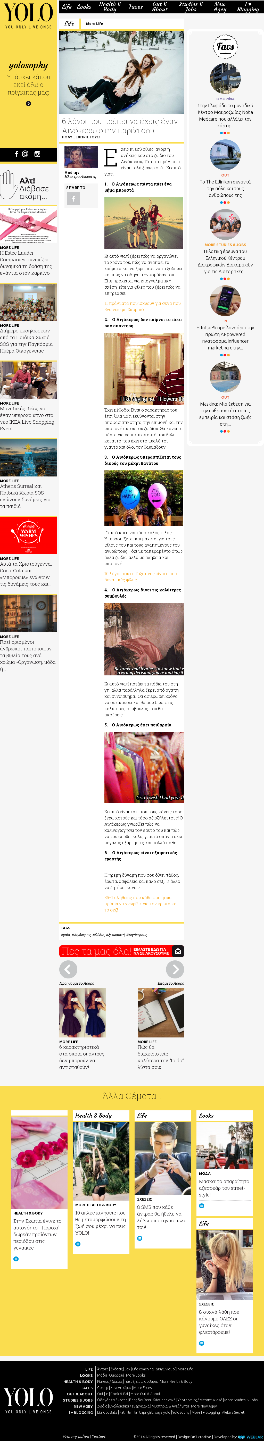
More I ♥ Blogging (206, 1412)
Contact (98, 1436)
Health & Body (110, 7)
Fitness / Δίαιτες (109, 1381)
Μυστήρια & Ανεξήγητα (170, 1406)
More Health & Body (176, 1381)
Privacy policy (76, 1436)
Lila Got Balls (107, 1412)
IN (225, 321)
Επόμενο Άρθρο (171, 983)
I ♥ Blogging (248, 7)
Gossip (102, 1388)
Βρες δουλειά (140, 1400)
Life (67, 7)
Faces (136, 7)
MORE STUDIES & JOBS (225, 245)
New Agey (220, 7)
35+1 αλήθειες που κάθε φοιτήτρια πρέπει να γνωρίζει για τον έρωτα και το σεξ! (141, 903)
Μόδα (102, 1375)
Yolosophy (180, 1412)
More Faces (142, 1388)
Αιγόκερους (137, 935)
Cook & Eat (119, 1394)
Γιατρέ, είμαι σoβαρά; (141, 1381)
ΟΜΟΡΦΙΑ (225, 99)
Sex (127, 1369)
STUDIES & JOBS (78, 1400)
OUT (225, 175)
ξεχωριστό (116, 935)
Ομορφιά (116, 1375)
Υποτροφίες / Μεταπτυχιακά (200, 1400)
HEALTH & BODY (78, 1382)
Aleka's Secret (233, 1412)
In (106, 1394)
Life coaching (143, 1369)
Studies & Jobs (191, 7)
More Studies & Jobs (241, 1400)
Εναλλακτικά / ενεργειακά (129, 1406)
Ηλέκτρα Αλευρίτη (80, 176)
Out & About (159, 7)
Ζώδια (102, 1406)
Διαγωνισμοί (166, 1369)
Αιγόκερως (82, 935)
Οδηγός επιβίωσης (112, 1400)
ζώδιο (99, 935)
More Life (94, 24)
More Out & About (145, 1394)
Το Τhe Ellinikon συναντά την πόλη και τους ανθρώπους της (225, 188)
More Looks (136, 1375)
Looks (84, 7)
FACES (87, 1388)
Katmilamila (128, 1412)
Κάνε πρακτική (164, 1400)
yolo (66, 935)
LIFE (89, 1369)
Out (100, 1394)
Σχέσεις (116, 1369)
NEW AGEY (83, 1406)
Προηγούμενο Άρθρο (76, 983)
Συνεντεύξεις (120, 1388)
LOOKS (86, 1375)
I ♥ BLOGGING (81, 1413)
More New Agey (204, 1406)
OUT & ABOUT (80, 1394)
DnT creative (201, 1437)
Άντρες (102, 1369)
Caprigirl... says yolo (154, 1412)
